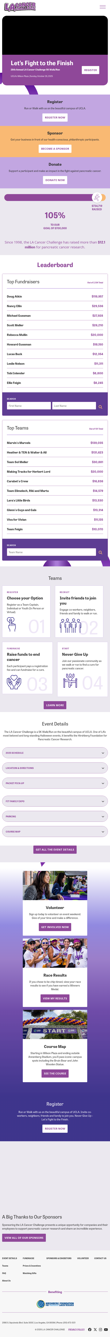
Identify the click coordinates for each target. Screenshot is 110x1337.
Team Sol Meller (17, 462)
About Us (6, 1280)
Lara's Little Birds (18, 500)
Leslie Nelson (15, 363)
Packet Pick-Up (55, 783)
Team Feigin (15, 529)
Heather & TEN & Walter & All (27, 452)
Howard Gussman (19, 344)
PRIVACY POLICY (76, 1329)
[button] (103, 6)
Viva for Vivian (16, 519)
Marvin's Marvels (18, 442)
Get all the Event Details (55, 849)
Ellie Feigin (14, 382)
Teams (5, 1265)
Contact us (100, 1258)
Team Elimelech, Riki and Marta (28, 490)
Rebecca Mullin (17, 334)
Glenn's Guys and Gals (21, 509)
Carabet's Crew (17, 481)
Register (90, 70)
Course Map (55, 831)
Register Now (55, 117)
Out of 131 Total (96, 428)
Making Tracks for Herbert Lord (28, 471)
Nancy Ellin (14, 306)
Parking (55, 816)
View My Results (55, 998)
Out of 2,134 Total (95, 282)
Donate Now (55, 180)
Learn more (55, 705)
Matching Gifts (29, 1273)
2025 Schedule (55, 753)
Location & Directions (55, 768)
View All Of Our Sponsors (24, 1237)
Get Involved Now (55, 927)
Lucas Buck (14, 354)
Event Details (9, 1258)
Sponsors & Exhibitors (58, 1258)
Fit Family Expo (55, 801)
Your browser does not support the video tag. (55, 35)
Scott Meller (15, 325)
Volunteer (83, 1258)
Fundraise (28, 1258)
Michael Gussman (19, 315)
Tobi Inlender (16, 373)
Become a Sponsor (55, 148)
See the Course (55, 1073)
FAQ (4, 1273)
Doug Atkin (14, 296)
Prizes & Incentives (32, 1265)
